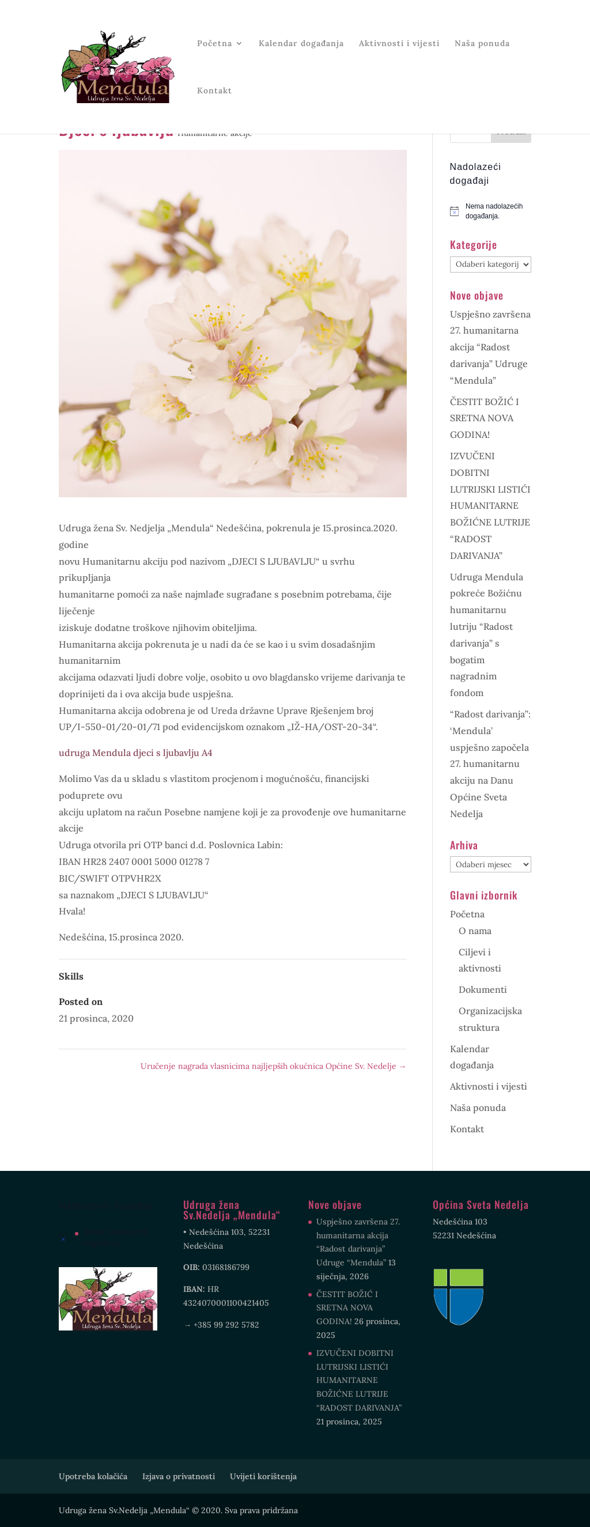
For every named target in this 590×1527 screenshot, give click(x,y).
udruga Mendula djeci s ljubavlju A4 (136, 752)
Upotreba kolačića (93, 1476)
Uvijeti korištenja (263, 1476)
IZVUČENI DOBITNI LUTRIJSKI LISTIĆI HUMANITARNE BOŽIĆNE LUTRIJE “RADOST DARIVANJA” (490, 505)
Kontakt (214, 91)
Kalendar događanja (301, 43)
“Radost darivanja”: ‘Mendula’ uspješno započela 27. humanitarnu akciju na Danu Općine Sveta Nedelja (490, 763)
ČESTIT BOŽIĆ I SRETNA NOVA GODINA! (484, 418)
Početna (214, 43)
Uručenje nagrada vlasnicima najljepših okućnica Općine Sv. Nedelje (274, 1066)
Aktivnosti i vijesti (399, 43)
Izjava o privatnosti (178, 1476)
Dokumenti (483, 989)
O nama (475, 930)
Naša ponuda (482, 43)
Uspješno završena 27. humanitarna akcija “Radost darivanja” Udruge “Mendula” (490, 347)
